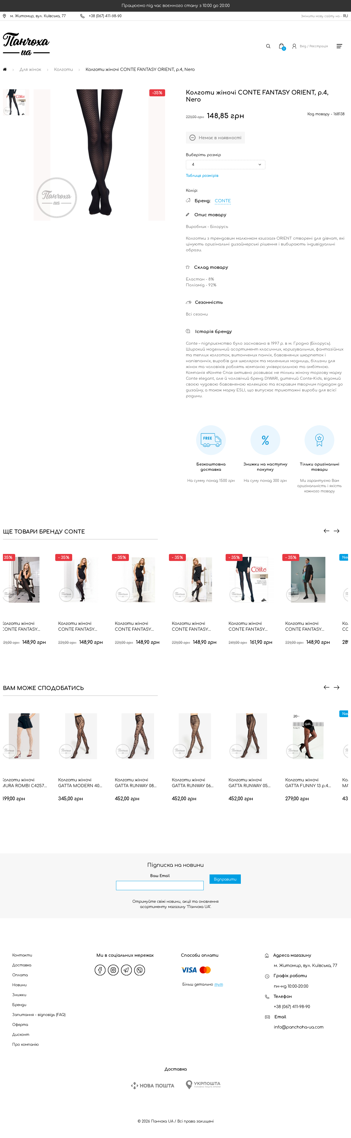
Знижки (19, 995)
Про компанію (25, 1045)
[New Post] (152, 1085)
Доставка (21, 965)
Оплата (20, 975)
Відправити (225, 886)
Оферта (20, 1025)
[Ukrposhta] (203, 1084)
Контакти (22, 955)
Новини (19, 985)
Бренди (19, 1005)
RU (345, 16)
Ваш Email (160, 876)
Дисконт (20, 1035)
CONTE (223, 201)
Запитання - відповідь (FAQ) (38, 1015)
